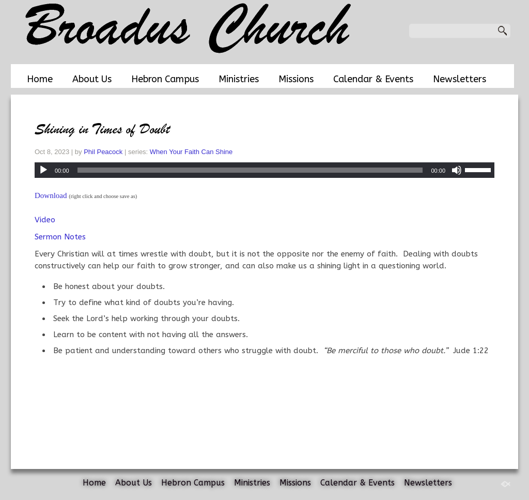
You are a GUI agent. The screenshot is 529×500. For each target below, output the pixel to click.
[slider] (250, 170)
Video (45, 219)
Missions (296, 79)
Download (51, 195)
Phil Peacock (103, 152)
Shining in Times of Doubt (102, 129)
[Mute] (457, 170)
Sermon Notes (60, 236)
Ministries (239, 79)
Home (40, 79)
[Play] (43, 170)
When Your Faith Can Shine (191, 152)
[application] (264, 170)
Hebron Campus (165, 79)
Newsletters (459, 79)
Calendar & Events (373, 79)
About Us (92, 79)
